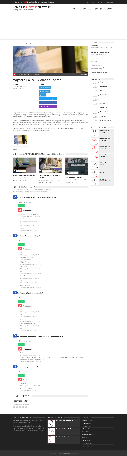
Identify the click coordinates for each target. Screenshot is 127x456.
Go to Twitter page (47, 99)
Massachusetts (87, 435)
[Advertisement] (63, 26)
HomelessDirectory (31, 7)
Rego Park (103, 116)
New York (19, 43)
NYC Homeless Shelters (103, 163)
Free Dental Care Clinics (98, 58)
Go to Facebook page (47, 103)
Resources (99, 2)
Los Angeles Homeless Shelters (104, 179)
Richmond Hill (104, 112)
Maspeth (102, 103)
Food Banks (94, 45)
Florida (85, 429)
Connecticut (86, 446)
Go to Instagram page (47, 107)
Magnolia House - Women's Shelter (37, 43)
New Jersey (86, 443)
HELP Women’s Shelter (73, 177)
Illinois (85, 440)
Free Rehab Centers (96, 65)
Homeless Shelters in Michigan (104, 139)
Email (42, 95)
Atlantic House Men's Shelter (24, 175)
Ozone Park (103, 99)
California (85, 423)
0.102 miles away (21, 171)
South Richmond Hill (105, 120)
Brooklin (102, 90)
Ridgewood (103, 82)
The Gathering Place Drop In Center (49, 176)
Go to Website (44, 91)
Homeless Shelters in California (104, 147)
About (92, 2)
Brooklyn (25, 43)
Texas (84, 437)
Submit (21, 206)
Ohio (84, 432)
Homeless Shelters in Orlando (104, 155)
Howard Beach (104, 107)
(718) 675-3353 (45, 87)
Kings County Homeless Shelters (100, 52)
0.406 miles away (73, 173)
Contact (110, 9)
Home (87, 2)
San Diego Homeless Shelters (105, 171)
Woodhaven (103, 86)
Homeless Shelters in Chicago (104, 131)
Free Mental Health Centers (99, 72)
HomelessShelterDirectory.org (63, 453)
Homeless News (109, 2)
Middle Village (104, 95)
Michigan (85, 426)
